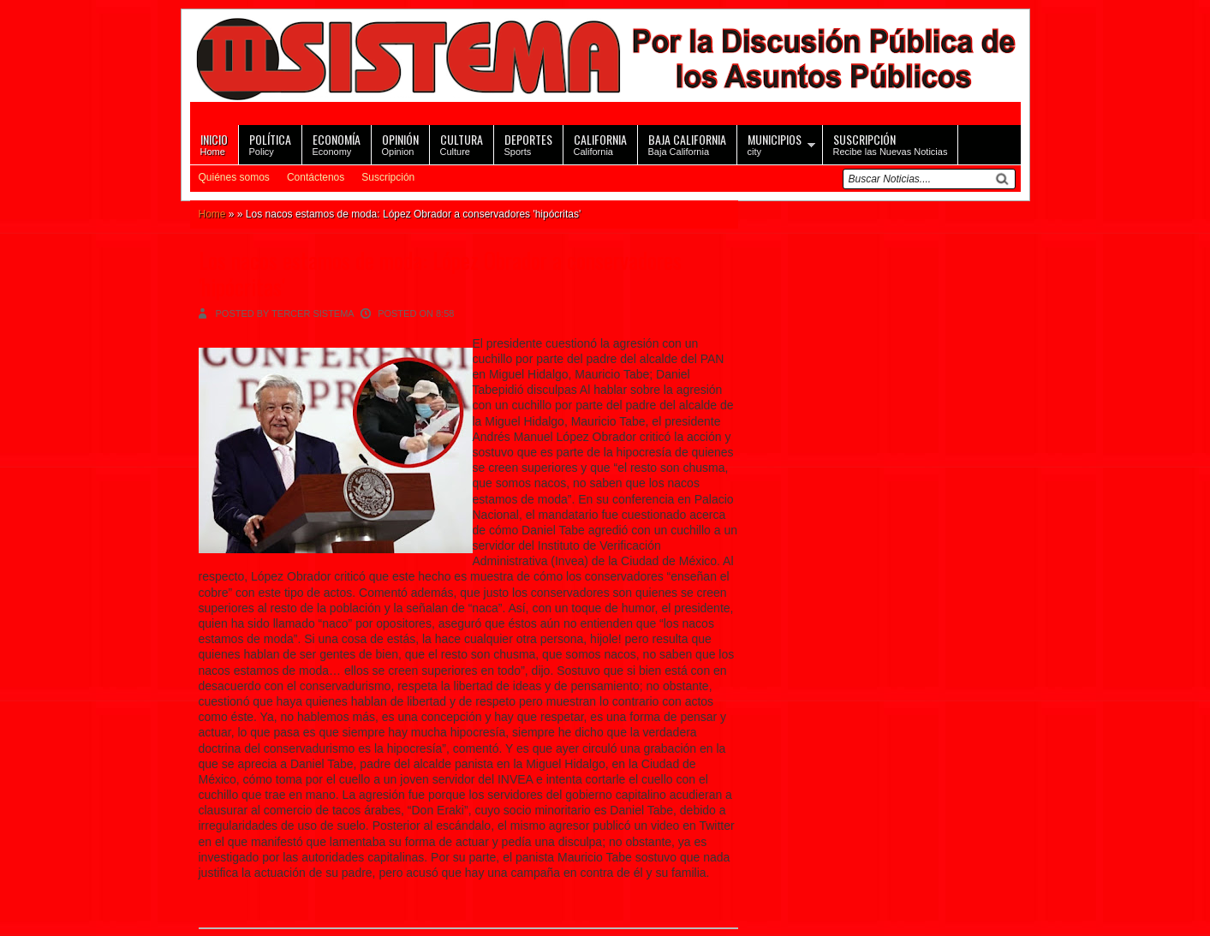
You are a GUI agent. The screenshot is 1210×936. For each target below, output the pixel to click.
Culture (461, 143)
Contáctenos (315, 177)
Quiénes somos (234, 177)
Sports (528, 143)
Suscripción (387, 177)
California (600, 143)
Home (214, 143)
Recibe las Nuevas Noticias (890, 143)
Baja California (687, 143)
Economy (337, 143)
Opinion (400, 143)
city (775, 143)
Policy (270, 143)
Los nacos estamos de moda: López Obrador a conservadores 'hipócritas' (440, 273)
